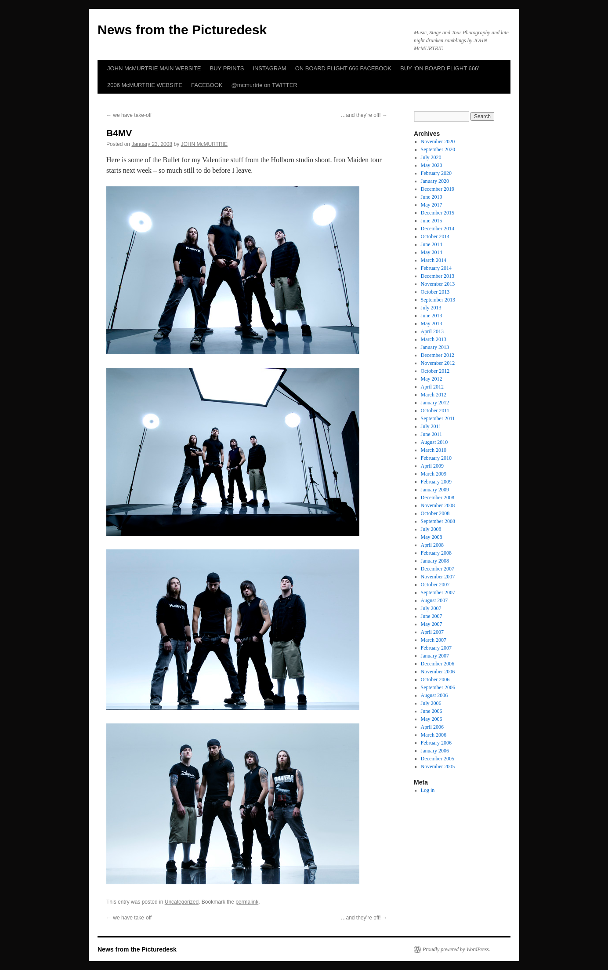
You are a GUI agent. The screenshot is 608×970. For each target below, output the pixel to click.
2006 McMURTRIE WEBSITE (144, 85)
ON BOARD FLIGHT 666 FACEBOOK (343, 68)
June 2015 (431, 221)
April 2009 (432, 466)
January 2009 (435, 490)
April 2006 (432, 727)
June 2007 (431, 616)
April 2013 (432, 331)
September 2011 (438, 418)
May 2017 (431, 205)
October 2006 (435, 679)
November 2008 (438, 505)
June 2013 (431, 315)
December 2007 (437, 569)
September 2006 (438, 687)
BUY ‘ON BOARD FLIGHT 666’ (439, 68)
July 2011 (431, 426)
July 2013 (431, 308)
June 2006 (431, 711)
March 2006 (433, 735)
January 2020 (435, 181)
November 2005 (438, 766)
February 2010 (436, 458)
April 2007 (432, 632)
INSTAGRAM (269, 68)
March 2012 (433, 395)
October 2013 (435, 292)
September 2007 (438, 592)
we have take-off (129, 115)
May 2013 (431, 323)
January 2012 (435, 403)
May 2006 (431, 719)
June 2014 (431, 244)
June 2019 (431, 197)
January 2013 (435, 347)
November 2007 (438, 577)
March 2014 (433, 260)
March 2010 (433, 450)
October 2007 (435, 584)
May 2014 (431, 252)
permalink (246, 902)
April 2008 (432, 545)
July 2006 (431, 703)
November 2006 (438, 671)
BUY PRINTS (227, 68)
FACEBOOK (207, 85)
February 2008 (436, 553)
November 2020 (438, 141)
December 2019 (437, 189)
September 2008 (438, 521)
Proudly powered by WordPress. (456, 949)
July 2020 (431, 157)
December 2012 (437, 355)
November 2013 (438, 284)
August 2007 (434, 600)
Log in (428, 790)
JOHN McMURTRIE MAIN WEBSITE (154, 68)
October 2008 (435, 513)
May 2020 (431, 165)
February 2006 (436, 743)
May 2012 (431, 379)
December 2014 (437, 228)
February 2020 (436, 173)
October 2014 (435, 236)
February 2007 (436, 648)
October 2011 (435, 410)
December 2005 (437, 759)
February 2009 (436, 482)
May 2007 (431, 624)
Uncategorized (182, 902)
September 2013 (438, 300)
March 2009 (433, 474)
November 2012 (438, 363)
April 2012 (432, 387)
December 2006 (437, 664)
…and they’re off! (364, 115)
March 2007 (433, 640)
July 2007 (431, 608)
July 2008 (431, 529)
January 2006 (435, 751)
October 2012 (435, 371)
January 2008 (435, 561)
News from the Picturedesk (182, 29)
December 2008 (437, 497)
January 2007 (435, 656)
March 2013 (433, 339)
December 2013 (437, 276)
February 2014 (436, 268)
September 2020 (438, 149)
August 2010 (434, 442)
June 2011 (431, 434)
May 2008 (431, 537)
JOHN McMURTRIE (204, 144)
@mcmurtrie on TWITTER (264, 85)
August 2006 (434, 695)
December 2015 (437, 213)
